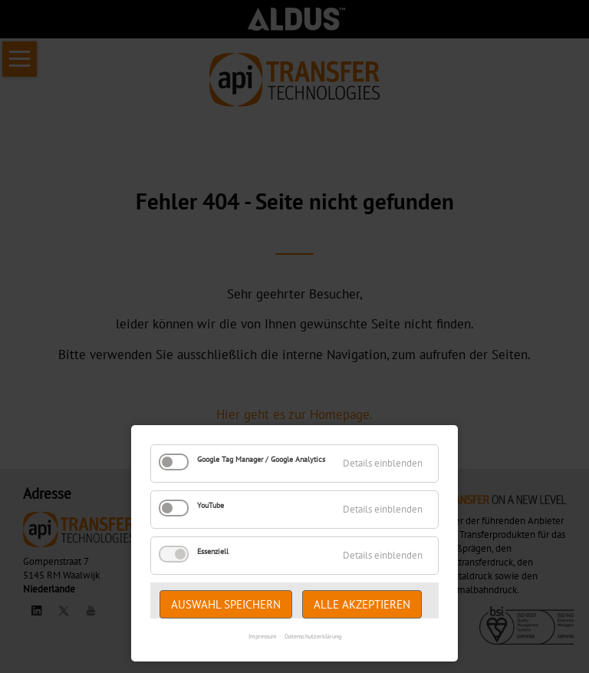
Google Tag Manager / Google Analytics (261, 459)
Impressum (262, 636)
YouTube (210, 505)
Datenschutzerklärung (313, 636)
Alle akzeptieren (362, 604)
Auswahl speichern (226, 604)
